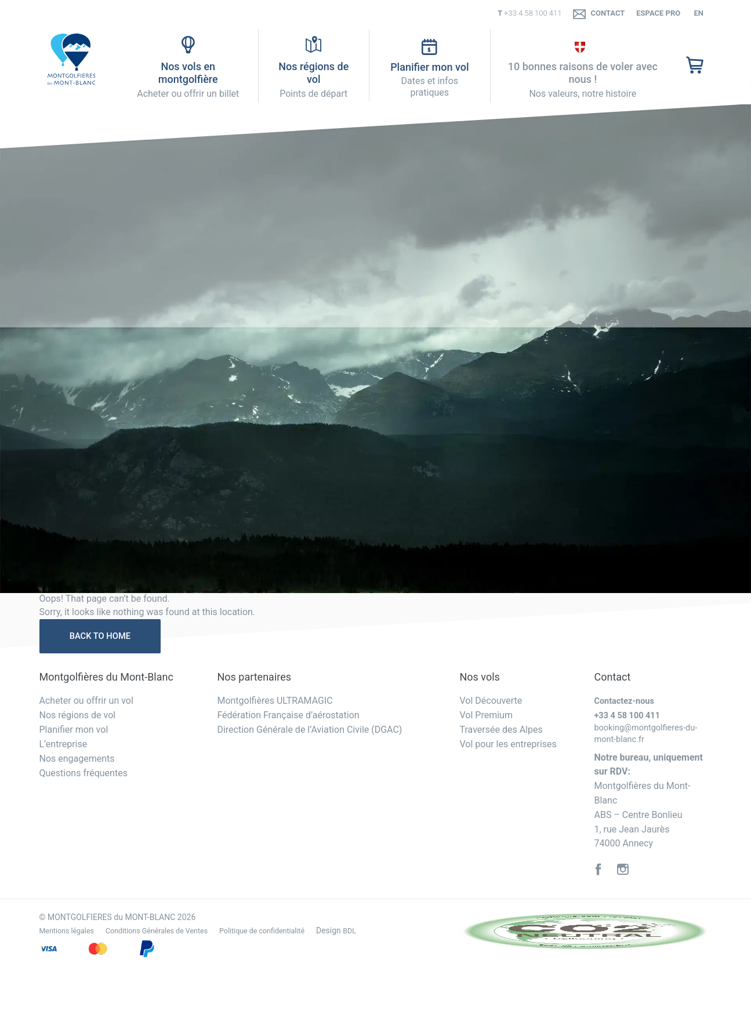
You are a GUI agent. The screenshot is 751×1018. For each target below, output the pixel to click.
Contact (599, 13)
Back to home (105, 637)
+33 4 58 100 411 (532, 13)
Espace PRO (658, 13)
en (697, 13)
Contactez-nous (627, 703)
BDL (380, 932)
